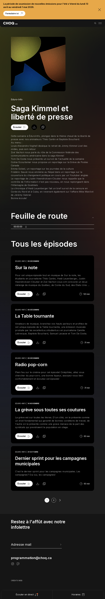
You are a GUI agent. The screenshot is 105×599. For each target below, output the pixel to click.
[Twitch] (18, 563)
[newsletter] (36, 544)
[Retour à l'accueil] (10, 23)
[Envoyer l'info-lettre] (60, 544)
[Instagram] (12, 563)
